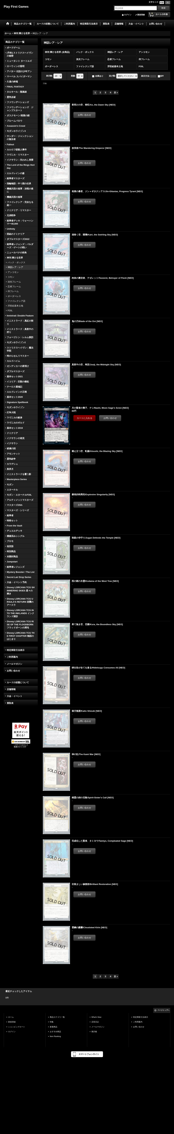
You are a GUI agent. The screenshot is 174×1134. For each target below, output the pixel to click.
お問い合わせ (13, 670)
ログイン (128, 15)
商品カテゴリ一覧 (57, 1017)
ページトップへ (163, 1010)
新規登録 (141, 15)
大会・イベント (14, 696)
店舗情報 (11, 689)
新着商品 (53, 1027)
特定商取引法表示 (15, 650)
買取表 (10, 703)
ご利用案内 (12, 657)
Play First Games (16, 6)
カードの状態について (18, 682)
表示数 (49, 76)
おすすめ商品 (55, 1032)
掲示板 (94, 1032)
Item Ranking (55, 1036)
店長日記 (95, 1022)
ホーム (11, 1017)
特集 (52, 1022)
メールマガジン (14, 664)
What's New (96, 1017)
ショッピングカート (16, 1027)
